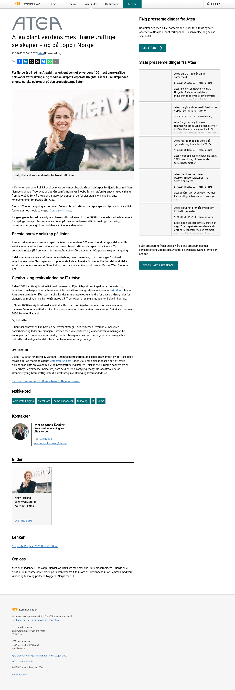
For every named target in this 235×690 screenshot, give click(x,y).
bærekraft (44, 401)
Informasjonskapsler (23, 661)
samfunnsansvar (63, 401)
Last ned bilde (23, 520)
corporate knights (23, 401)
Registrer (153, 47)
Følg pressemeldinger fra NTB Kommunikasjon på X (39, 655)
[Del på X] (31, 62)
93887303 (46, 438)
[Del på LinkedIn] (25, 62)
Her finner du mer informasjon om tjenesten (35, 620)
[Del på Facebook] (19, 62)
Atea (41, 53)
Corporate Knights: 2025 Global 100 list (35, 546)
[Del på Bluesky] (43, 62)
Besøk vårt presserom (159, 265)
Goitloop (117, 290)
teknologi (82, 401)
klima (101, 401)
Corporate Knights (60, 210)
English (23, 674)
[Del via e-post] (56, 62)
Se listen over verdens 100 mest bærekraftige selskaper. (46, 381)
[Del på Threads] (37, 62)
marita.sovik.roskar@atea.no (50, 443)
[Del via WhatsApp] (49, 62)
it (93, 401)
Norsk (15, 674)
